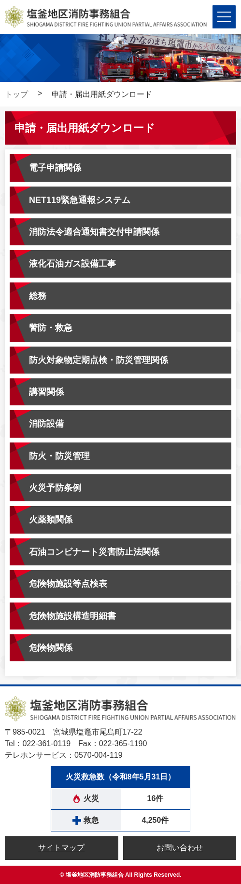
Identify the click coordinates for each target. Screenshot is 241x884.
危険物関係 (50, 648)
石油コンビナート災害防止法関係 (94, 552)
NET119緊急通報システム (79, 200)
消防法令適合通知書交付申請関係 (94, 232)
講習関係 (46, 392)
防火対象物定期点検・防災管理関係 (98, 360)
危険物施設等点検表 (68, 584)
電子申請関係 (55, 168)
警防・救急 (50, 328)
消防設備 (46, 424)
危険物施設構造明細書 (72, 616)
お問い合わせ (179, 848)
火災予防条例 (55, 488)
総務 (37, 296)
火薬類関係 (50, 519)
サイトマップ (61, 848)
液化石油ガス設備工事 (72, 263)
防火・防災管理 (59, 456)
